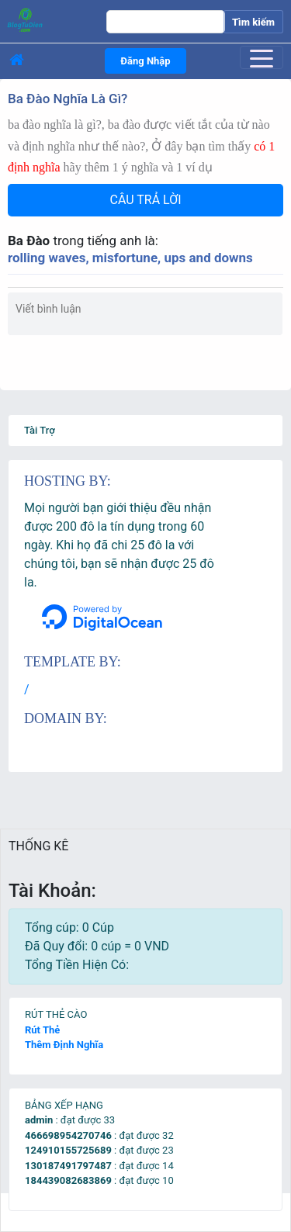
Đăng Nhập (145, 61)
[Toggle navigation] (261, 57)
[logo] (48, 19)
